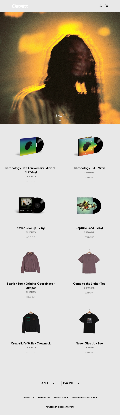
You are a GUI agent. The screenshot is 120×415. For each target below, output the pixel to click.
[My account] (100, 6)
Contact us (28, 398)
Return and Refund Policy (84, 398)
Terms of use (44, 398)
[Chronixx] (20, 6)
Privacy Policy (61, 398)
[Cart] (107, 6)
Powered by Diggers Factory (60, 407)
